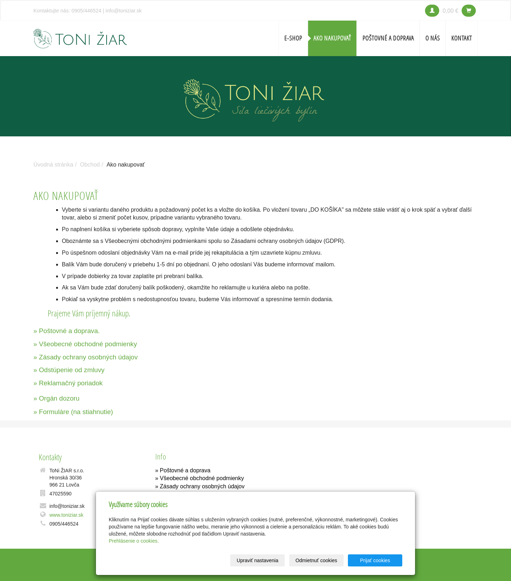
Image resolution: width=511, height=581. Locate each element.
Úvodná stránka (53, 165)
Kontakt (461, 38)
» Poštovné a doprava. (66, 331)
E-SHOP (293, 38)
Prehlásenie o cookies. (134, 541)
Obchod (90, 165)
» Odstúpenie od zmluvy (68, 370)
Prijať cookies (375, 560)
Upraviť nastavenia (257, 560)
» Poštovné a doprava (183, 470)
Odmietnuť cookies (316, 560)
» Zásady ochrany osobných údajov (85, 357)
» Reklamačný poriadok (68, 383)
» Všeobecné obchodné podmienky (85, 344)
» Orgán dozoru (56, 398)
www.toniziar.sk (66, 515)
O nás (432, 38)
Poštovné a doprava (388, 38)
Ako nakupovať (332, 38)
